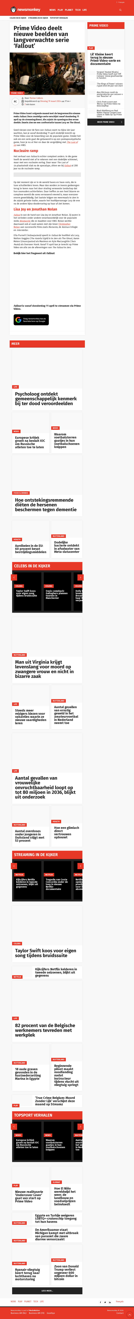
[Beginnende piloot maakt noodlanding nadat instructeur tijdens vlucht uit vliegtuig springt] (66, 1052)
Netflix (17, 976)
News (52, 10)
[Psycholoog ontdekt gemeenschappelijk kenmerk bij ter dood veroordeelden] (47, 368)
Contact (119, 1312)
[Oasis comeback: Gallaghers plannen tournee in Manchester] (57, 579)
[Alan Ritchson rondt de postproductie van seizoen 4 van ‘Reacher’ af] (92, 93)
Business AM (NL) (18, 1312)
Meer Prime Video (110, 122)
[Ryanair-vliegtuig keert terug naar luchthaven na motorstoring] (30, 1254)
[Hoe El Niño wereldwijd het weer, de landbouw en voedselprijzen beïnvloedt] (66, 1174)
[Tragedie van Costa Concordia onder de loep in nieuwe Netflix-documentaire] (57, 868)
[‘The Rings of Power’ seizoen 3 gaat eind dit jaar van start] (92, 83)
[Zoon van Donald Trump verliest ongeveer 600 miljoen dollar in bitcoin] (66, 1252)
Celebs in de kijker (18, 18)
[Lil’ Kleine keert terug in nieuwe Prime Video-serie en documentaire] (105, 39)
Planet (69, 10)
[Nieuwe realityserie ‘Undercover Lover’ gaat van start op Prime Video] (30, 1176)
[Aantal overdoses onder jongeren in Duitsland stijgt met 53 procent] (30, 815)
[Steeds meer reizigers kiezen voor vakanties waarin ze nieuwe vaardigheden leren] (30, 695)
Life (85, 10)
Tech (78, 10)
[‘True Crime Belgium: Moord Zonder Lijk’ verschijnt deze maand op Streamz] (22, 1100)
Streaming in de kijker (38, 18)
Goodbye (51, 1312)
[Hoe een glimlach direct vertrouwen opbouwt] (66, 814)
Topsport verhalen (59, 18)
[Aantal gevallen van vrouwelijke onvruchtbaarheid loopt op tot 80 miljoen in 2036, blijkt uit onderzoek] (47, 752)
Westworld (25, 221)
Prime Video (17, 93)
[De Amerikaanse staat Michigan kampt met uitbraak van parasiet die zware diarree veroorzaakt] (22, 1232)
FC (15, 101)
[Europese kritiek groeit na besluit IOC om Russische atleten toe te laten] (30, 422)
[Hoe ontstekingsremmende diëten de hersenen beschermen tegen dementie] (47, 474)
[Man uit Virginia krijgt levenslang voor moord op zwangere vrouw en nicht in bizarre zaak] (47, 636)
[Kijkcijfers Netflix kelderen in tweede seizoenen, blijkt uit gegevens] (22, 971)
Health (17, 539)
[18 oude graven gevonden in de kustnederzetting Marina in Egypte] (30, 1053)
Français (121, 2)
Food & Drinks (21, 492)
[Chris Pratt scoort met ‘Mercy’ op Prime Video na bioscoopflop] (92, 102)
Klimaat (56, 1182)
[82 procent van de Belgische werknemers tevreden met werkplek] (47, 1000)
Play (60, 10)
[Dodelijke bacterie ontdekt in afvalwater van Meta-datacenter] (66, 528)
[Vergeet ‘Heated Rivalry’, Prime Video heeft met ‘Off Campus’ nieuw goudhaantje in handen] (92, 73)
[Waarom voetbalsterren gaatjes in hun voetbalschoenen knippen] (66, 420)
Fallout (67, 165)
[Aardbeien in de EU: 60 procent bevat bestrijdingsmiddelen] (30, 530)
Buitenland (58, 535)
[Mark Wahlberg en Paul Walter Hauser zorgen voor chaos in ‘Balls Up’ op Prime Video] (92, 112)
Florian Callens (36, 98)
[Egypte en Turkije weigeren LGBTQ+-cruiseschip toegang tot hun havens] (22, 1217)
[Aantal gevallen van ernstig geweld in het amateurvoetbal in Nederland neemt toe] (66, 693)
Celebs (17, 943)
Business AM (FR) (36, 1312)
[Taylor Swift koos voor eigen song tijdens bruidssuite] (47, 925)
